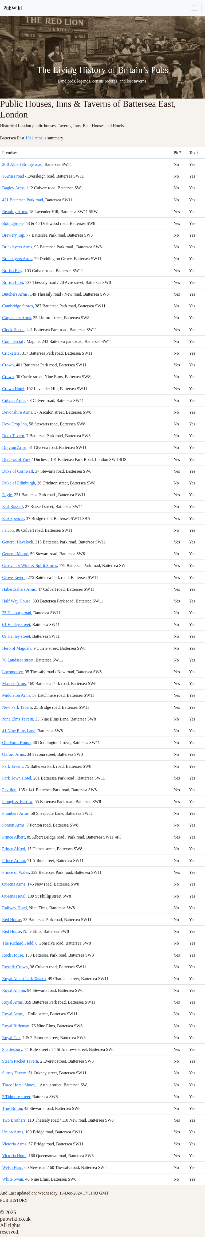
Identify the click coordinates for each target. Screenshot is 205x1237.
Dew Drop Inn (14, 424)
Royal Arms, (13, 1002)
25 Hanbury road (16, 612)
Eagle (7, 494)
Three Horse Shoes (18, 1085)
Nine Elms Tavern (17, 719)
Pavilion (9, 790)
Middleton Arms (16, 695)
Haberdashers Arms (19, 589)
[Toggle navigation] (194, 8)
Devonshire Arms (17, 412)
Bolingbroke (12, 223)
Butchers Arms (15, 294)
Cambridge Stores (17, 306)
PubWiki (12, 8)
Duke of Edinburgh (18, 483)
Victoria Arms (14, 1144)
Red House (11, 919)
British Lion (12, 282)
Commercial (12, 341)
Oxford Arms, (14, 754)
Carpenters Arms (16, 317)
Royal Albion (13, 990)
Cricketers (11, 353)
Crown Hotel (13, 388)
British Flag (12, 270)
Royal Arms (12, 1014)
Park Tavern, (13, 766)
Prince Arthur (13, 860)
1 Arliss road (13, 176)
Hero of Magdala (16, 648)
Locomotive (12, 672)
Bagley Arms (13, 188)
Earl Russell (12, 506)
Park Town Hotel (16, 778)
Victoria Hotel (14, 1155)
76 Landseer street (17, 660)
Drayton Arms (14, 447)
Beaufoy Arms (14, 211)
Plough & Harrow (17, 801)
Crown (8, 365)
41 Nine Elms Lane (18, 731)
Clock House (13, 329)
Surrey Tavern (14, 1073)
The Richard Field (17, 943)
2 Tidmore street (16, 1096)
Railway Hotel (14, 908)
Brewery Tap (13, 235)
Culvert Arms (13, 400)
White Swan (12, 1179)
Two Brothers (13, 1120)
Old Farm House (16, 742)
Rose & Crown (15, 967)
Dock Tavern (13, 435)
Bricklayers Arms (17, 247)
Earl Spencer (13, 518)
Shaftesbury (12, 1049)
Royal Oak (11, 1037)
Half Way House (16, 601)
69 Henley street (16, 636)
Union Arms (12, 1132)
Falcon (8, 530)
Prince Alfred (13, 849)
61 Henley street (16, 624)
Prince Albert (13, 837)
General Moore (15, 553)
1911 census (35, 138)
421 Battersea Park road (22, 200)
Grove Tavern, (14, 577)
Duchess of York (16, 459)
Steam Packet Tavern (20, 1061)
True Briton (12, 1108)
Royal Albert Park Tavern (24, 978)
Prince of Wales (15, 872)
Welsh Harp (12, 1167)
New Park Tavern (17, 707)
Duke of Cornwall (17, 471)
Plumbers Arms (15, 813)
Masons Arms (14, 683)
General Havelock (17, 542)
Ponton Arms (13, 825)
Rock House (12, 955)
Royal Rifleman (15, 1026)
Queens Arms (13, 884)
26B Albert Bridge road (22, 164)
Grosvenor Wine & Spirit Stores (29, 565)
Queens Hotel (14, 896)
